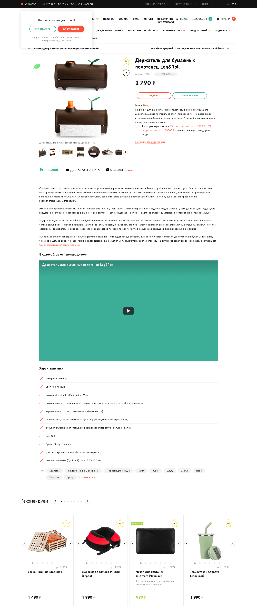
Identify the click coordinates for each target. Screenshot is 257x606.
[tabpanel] (47, 541)
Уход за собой (198, 30)
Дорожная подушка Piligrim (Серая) (101, 574)
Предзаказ (154, 95)
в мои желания (189, 95)
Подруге (54, 477)
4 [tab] (103, 563)
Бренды (148, 19)
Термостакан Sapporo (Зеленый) (204, 574)
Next (125, 152)
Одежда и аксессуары (108, 30)
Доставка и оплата (82, 170)
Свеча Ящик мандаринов (45, 572)
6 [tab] (112, 563)
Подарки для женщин (118, 470)
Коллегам (54, 470)
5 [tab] (53, 563)
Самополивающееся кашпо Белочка (59, 245)
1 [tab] (34, 563)
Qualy (146, 105)
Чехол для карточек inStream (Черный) (149, 574)
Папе (199, 470)
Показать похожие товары (150, 142)
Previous (36, 152)
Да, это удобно (71, 29)
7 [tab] (117, 563)
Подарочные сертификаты (165, 20)
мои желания (199, 19)
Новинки (108, 19)
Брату (70, 477)
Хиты (136, 19)
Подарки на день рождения (83, 470)
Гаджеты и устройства (141, 30)
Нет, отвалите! (42, 29)
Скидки (123, 19)
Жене (155, 470)
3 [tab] (44, 563)
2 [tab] (39, 563)
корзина (225, 19)
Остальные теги (86, 477)
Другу (170, 470)
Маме (184, 470)
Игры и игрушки (172, 30)
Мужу (141, 470)
